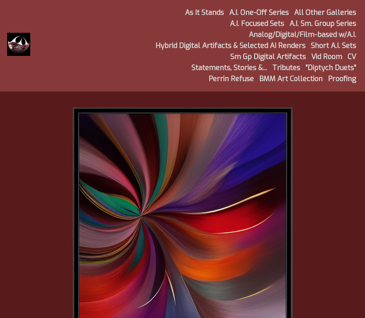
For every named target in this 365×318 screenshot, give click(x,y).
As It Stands (204, 12)
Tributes (286, 68)
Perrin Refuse (231, 79)
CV (352, 57)
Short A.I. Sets (333, 46)
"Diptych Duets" (330, 68)
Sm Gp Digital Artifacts (268, 57)
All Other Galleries (325, 12)
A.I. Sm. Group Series (322, 23)
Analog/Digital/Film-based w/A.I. (302, 35)
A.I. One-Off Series (259, 12)
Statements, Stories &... (229, 68)
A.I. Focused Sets (257, 23)
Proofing (342, 79)
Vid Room (326, 57)
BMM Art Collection (291, 79)
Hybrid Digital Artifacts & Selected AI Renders (230, 46)
